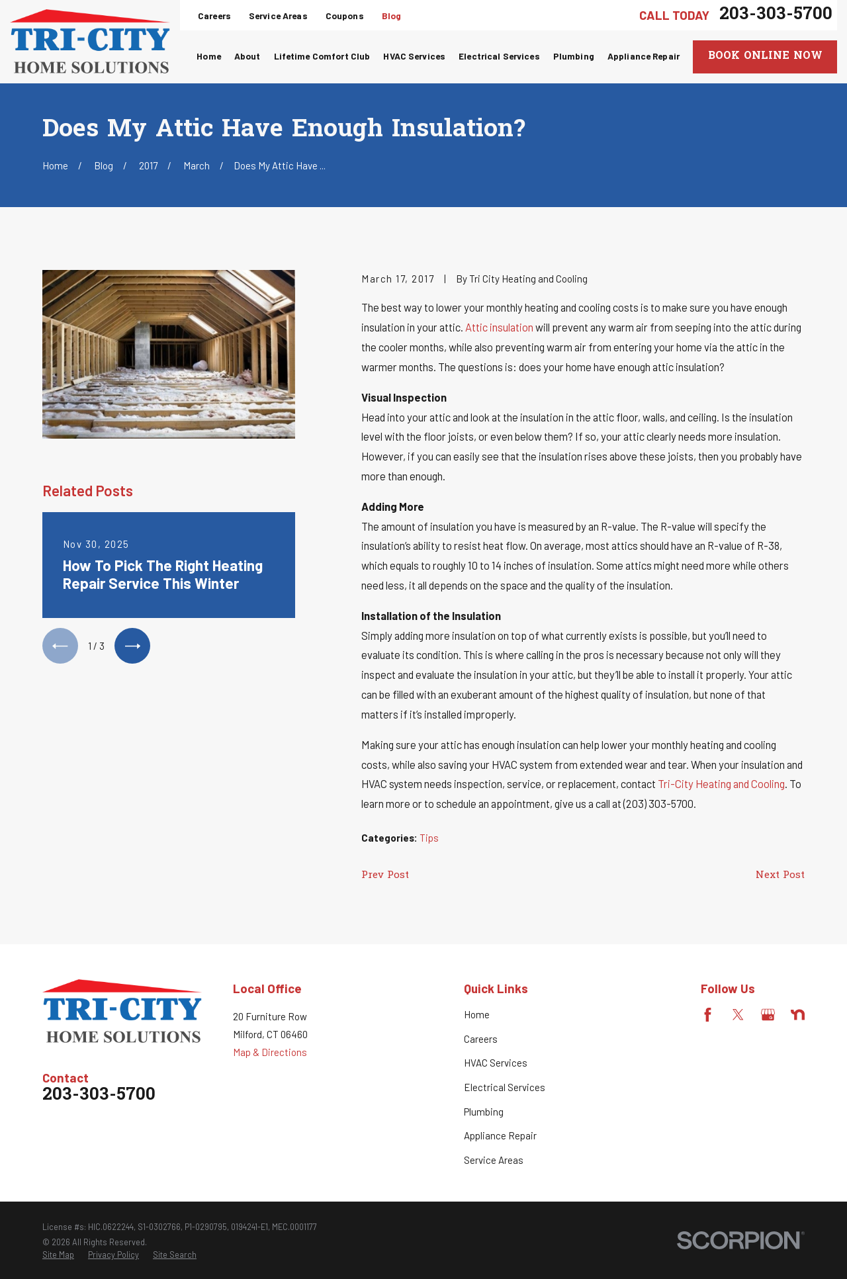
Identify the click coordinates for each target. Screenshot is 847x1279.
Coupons (345, 15)
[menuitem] (58, 1255)
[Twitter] (738, 1015)
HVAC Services (495, 1063)
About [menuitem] (247, 56)
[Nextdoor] (798, 1015)
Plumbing (484, 1112)
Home (477, 1014)
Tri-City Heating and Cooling (721, 783)
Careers (214, 15)
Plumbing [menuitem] (573, 56)
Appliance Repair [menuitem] (643, 56)
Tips (429, 838)
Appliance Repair (500, 1135)
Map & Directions (270, 1052)
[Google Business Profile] (768, 1015)
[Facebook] (708, 1015)
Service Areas (278, 15)
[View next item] (132, 646)
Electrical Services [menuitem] (499, 56)
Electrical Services (504, 1087)
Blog (392, 15)
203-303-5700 (775, 15)
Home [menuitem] (209, 56)
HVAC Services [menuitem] (414, 56)
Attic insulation (499, 326)
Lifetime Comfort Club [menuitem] (322, 56)
